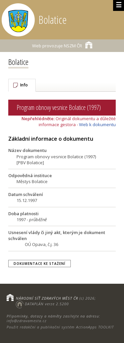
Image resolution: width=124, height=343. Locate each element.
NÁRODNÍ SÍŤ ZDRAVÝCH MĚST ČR (47, 298)
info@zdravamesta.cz (27, 320)
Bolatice (18, 61)
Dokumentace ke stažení (39, 263)
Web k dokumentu (97, 124)
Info (24, 85)
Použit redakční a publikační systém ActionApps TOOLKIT (60, 326)
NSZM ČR (62, 45)
